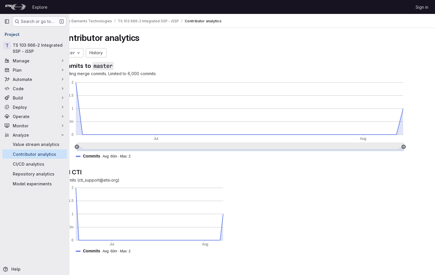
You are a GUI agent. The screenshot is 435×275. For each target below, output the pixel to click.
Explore (39, 7)
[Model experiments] (34, 183)
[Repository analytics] (34, 173)
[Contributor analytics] (34, 154)
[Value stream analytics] (34, 144)
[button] (124, 156)
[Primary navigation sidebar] (7, 21)
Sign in (422, 7)
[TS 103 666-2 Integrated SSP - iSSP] (34, 48)
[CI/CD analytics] (34, 164)
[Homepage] (15, 7)
